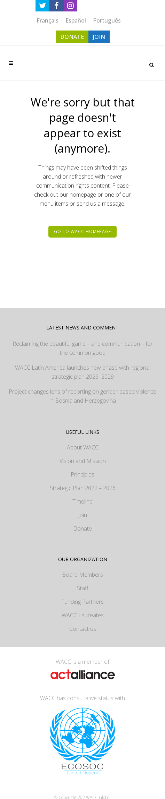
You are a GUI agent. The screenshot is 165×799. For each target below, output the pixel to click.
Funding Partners (82, 601)
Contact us (82, 629)
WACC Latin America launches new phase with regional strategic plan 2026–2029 (82, 372)
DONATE (72, 37)
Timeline (82, 501)
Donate (82, 528)
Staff (82, 588)
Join (82, 515)
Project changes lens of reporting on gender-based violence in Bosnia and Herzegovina (82, 396)
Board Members (82, 574)
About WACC (83, 447)
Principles (82, 474)
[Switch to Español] (75, 20)
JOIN (99, 37)
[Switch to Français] (47, 20)
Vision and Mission (83, 461)
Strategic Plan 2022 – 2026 (83, 488)
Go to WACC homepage (82, 231)
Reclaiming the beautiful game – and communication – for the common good (83, 348)
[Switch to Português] (106, 20)
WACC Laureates (83, 615)
